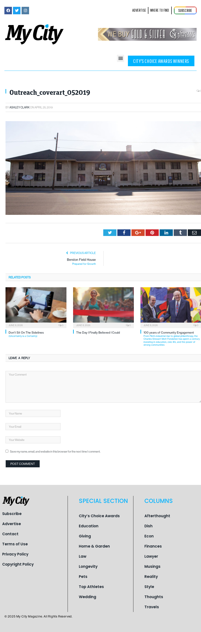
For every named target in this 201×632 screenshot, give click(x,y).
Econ (149, 536)
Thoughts (153, 596)
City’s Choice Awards (99, 516)
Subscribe (12, 513)
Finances (153, 546)
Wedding (87, 596)
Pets (83, 576)
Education (88, 526)
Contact (10, 534)
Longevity (88, 566)
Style (149, 586)
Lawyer (151, 556)
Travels (151, 607)
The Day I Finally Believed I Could (98, 332)
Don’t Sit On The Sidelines (37, 334)
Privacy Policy (15, 554)
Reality (151, 576)
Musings (152, 566)
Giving (85, 536)
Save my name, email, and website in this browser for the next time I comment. (55, 451)
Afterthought (157, 516)
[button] (120, 58)
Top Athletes (91, 586)
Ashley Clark (19, 107)
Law (82, 556)
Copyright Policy (18, 564)
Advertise (11, 523)
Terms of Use (15, 544)
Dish (148, 526)
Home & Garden (94, 546)
